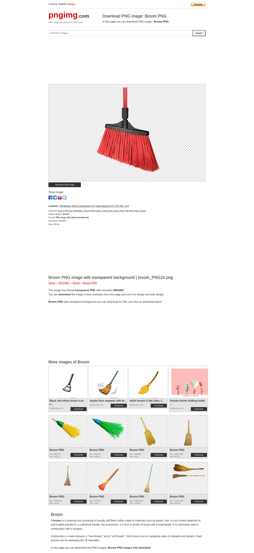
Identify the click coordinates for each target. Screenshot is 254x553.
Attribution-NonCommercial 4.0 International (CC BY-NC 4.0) (94, 206)
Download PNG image (64, 185)
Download (78, 409)
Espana (71, 4)
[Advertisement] (127, 61)
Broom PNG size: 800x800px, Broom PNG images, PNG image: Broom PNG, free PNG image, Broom (102, 211)
